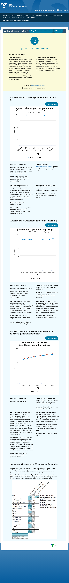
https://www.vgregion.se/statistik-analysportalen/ (15, 20)
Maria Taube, (34, 85)
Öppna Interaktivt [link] (52, 104)
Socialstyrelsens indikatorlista (44, 166)
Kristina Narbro (40, 85)
